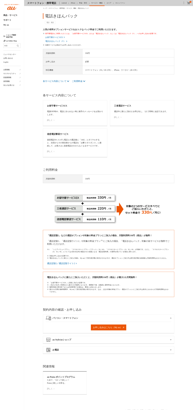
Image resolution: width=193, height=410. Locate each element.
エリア (109, 3)
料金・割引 (83, 3)
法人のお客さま (8, 85)
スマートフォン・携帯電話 (41, 3)
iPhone (73, 3)
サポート (7, 20)
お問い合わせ (8, 58)
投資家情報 (7, 77)
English (5, 62)
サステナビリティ (9, 74)
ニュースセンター (9, 54)
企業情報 (6, 70)
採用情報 (6, 81)
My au (6, 25)
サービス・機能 (97, 3)
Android (64, 3)
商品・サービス (10, 15)
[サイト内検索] (12, 46)
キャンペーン (120, 3)
